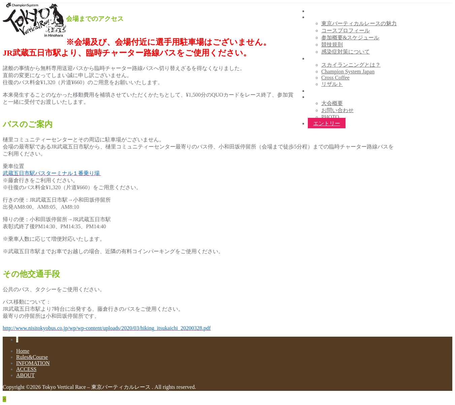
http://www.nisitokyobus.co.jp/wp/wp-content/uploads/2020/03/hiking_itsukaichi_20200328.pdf (107, 328)
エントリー (326, 123)
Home (22, 351)
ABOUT (25, 375)
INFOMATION (33, 363)
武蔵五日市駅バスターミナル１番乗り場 (52, 173)
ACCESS (26, 369)
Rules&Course (32, 357)
